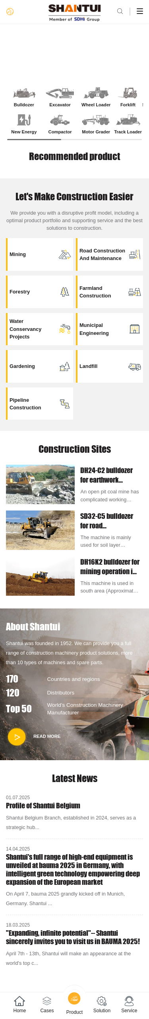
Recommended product (74, 156)
